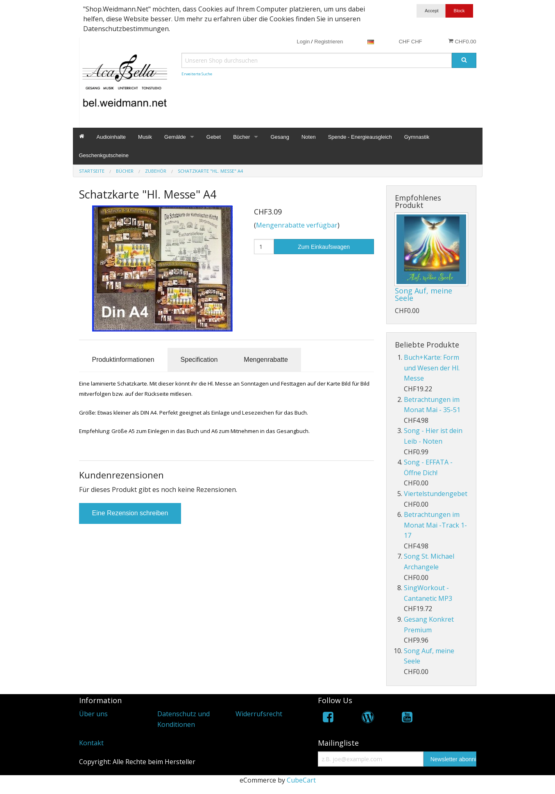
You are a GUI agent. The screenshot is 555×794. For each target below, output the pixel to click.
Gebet (213, 137)
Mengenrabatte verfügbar (297, 225)
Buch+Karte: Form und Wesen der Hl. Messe (432, 368)
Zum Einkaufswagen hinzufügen (324, 249)
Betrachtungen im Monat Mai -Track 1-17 (435, 525)
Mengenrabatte (266, 359)
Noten (308, 137)
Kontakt (91, 742)
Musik (145, 137)
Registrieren (328, 41)
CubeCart (301, 780)
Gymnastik (416, 137)
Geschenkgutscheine (104, 155)
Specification (199, 359)
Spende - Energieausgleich (360, 137)
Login (303, 41)
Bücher (241, 137)
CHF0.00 (462, 41)
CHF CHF (410, 41)
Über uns (93, 713)
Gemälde (175, 137)
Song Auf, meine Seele (423, 294)
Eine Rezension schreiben (130, 513)
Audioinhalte (111, 137)
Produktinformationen (123, 359)
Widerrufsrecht (259, 713)
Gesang (279, 137)
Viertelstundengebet (435, 493)
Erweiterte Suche (196, 74)
